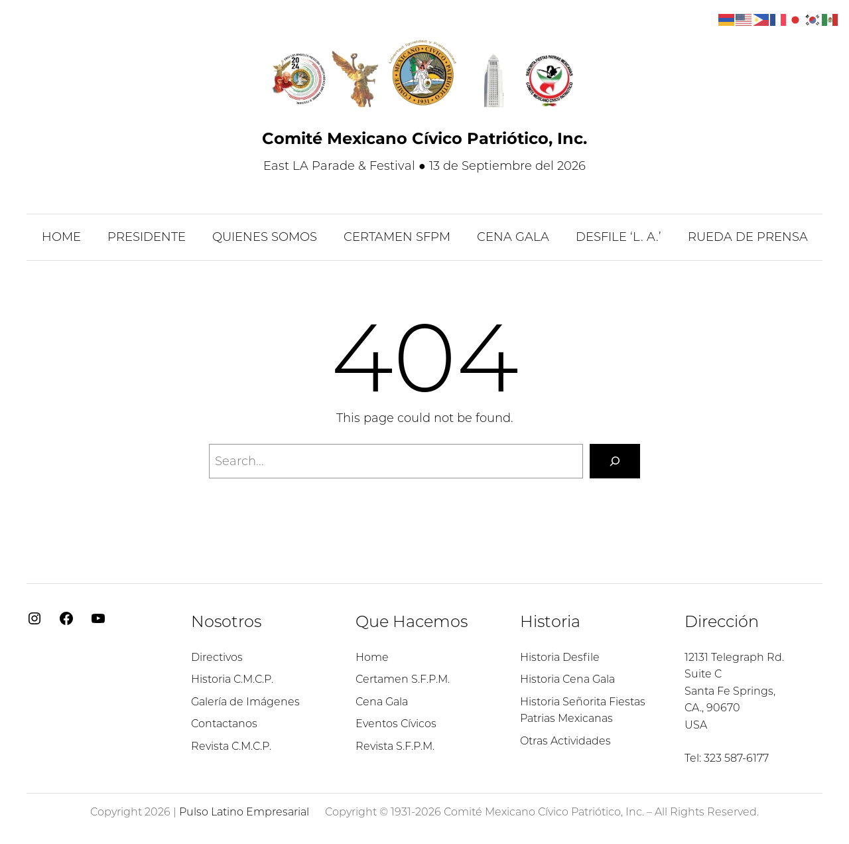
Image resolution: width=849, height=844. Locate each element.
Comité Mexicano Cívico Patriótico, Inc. (424, 138)
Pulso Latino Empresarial (244, 812)
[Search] (615, 461)
